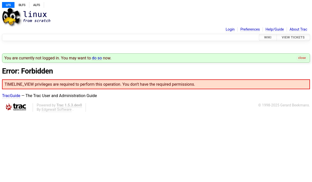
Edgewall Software (57, 109)
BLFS (21, 5)
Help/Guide (275, 29)
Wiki (267, 37)
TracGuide (11, 95)
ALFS (36, 5)
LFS (8, 5)
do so (97, 58)
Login (230, 29)
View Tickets (293, 37)
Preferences (250, 29)
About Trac (298, 29)
